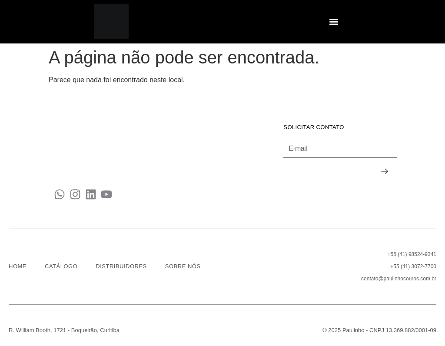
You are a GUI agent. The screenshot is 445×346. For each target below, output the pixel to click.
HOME (18, 266)
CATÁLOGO (61, 266)
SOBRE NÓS (183, 266)
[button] (334, 22)
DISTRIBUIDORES (121, 266)
